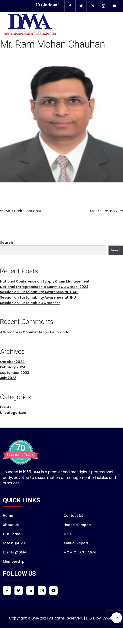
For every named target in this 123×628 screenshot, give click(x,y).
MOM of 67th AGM (80, 552)
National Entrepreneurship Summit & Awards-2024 (44, 286)
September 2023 (14, 372)
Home (8, 515)
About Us (11, 524)
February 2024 (12, 367)
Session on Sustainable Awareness (30, 303)
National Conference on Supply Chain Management (45, 281)
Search (6, 242)
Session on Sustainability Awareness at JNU (38, 297)
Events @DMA (14, 552)
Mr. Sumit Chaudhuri (23, 211)
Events (5, 407)
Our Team (11, 534)
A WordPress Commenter (22, 332)
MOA (68, 534)
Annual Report (76, 543)
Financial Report (77, 524)
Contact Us (73, 515)
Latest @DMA (14, 543)
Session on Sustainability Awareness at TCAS (39, 292)
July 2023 (8, 378)
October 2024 (12, 361)
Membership (13, 561)
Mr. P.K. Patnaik (104, 211)
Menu (113, 33)
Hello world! (60, 332)
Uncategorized (13, 412)
